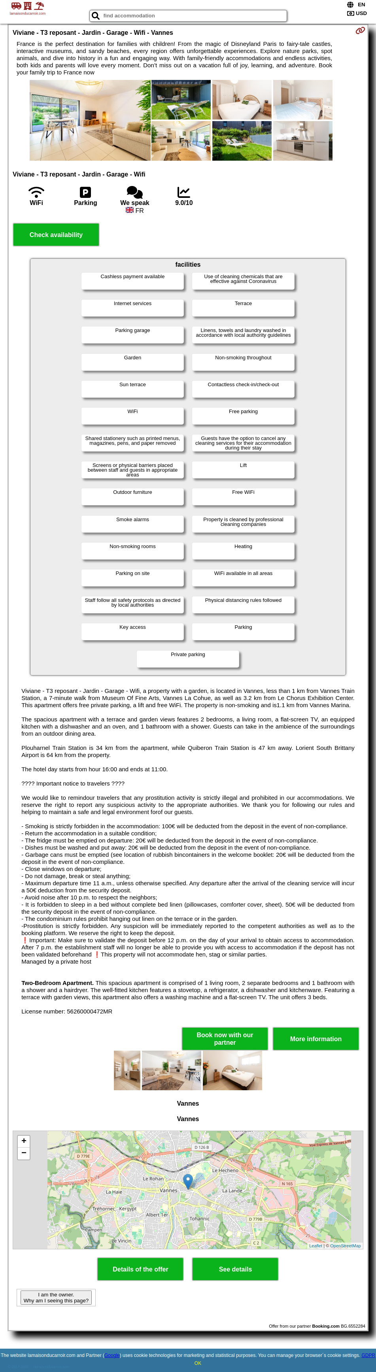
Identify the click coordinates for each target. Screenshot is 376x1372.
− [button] (23, 1153)
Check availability (56, 235)
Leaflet (315, 1245)
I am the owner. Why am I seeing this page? (56, 1298)
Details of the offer (140, 1269)
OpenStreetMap (345, 1245)
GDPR (368, 1355)
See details (235, 1269)
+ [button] (23, 1142)
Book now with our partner (225, 1039)
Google (112, 1355)
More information (316, 1039)
